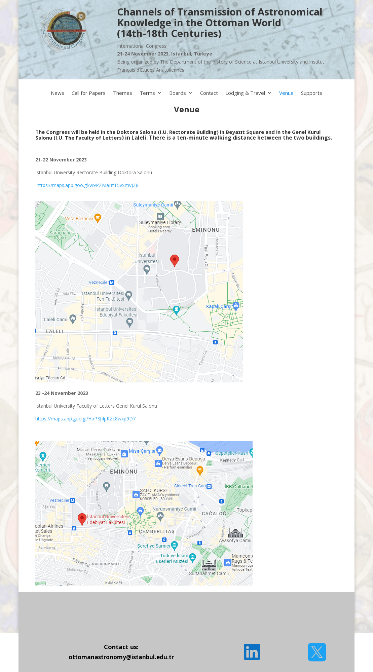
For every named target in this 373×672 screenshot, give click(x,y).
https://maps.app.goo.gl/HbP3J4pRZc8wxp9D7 (85, 418)
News (57, 93)
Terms (147, 93)
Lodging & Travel (245, 93)
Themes (122, 93)
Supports (311, 93)
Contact (209, 93)
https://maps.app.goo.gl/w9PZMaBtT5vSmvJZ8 (87, 185)
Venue (286, 93)
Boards (177, 93)
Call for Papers (89, 93)
